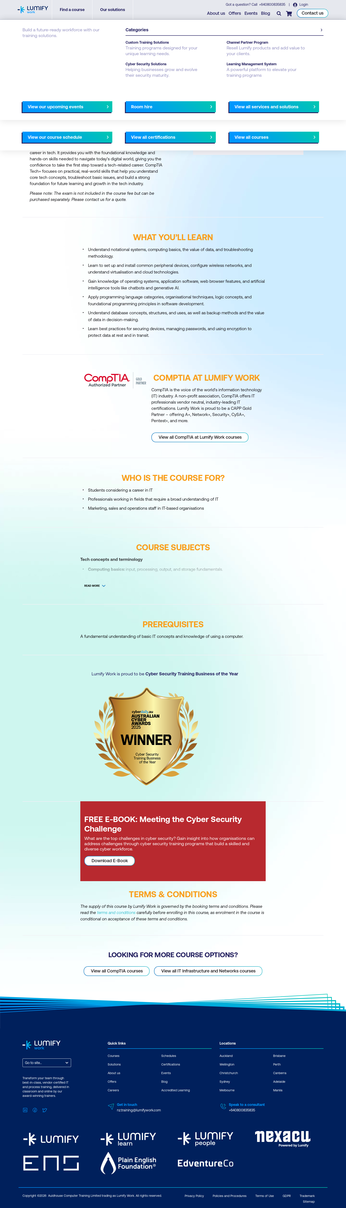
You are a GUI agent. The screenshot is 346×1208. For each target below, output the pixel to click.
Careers (113, 1090)
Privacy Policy (194, 1195)
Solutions (114, 1064)
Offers (235, 13)
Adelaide (279, 1081)
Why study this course (45, 103)
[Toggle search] (279, 13)
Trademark (307, 1195)
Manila (277, 1090)
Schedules (168, 1055)
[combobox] (25, 1062)
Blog (265, 13)
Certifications (170, 1064)
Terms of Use (264, 1195)
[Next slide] (169, 103)
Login (303, 5)
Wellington (227, 1064)
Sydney (225, 1081)
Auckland (226, 1055)
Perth (277, 1064)
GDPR (287, 1195)
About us (216, 13)
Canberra (279, 1073)
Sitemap (309, 1200)
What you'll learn (82, 103)
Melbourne (227, 1090)
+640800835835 (272, 5)
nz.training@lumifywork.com (139, 1110)
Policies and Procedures (229, 1195)
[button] (97, 101)
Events (251, 13)
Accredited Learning (175, 1090)
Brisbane (279, 1055)
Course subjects (115, 103)
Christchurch (229, 1073)
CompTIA (48, 45)
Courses (29, 45)
